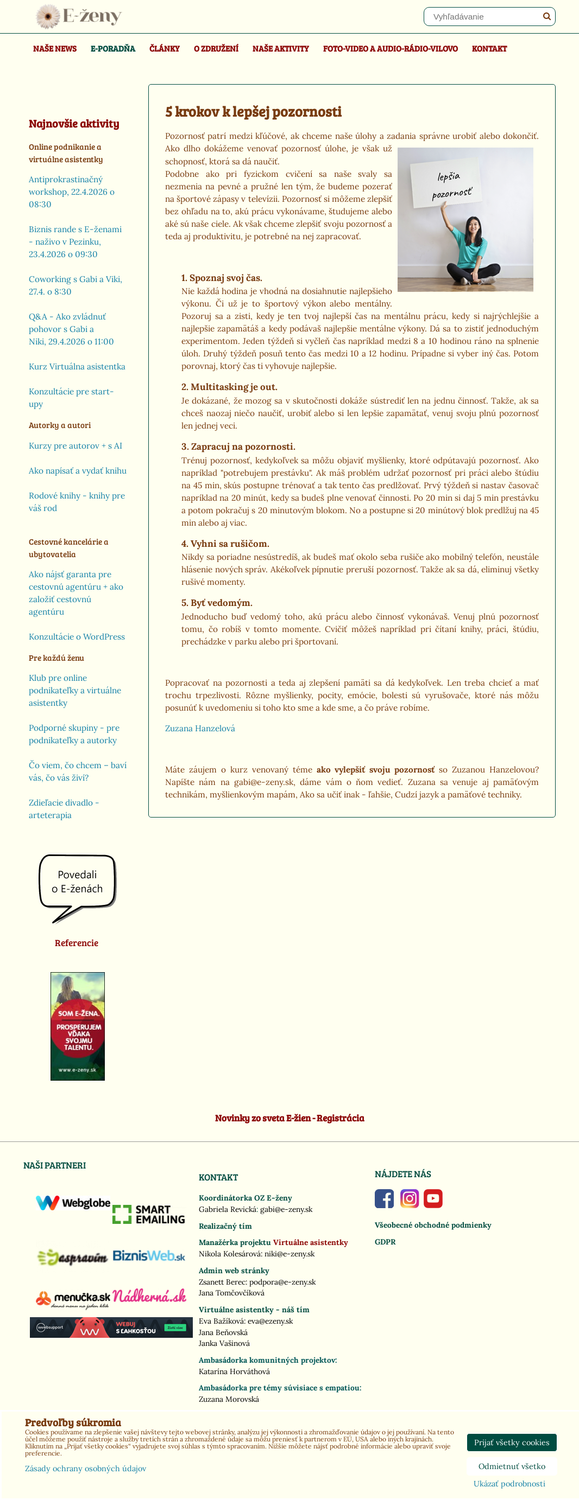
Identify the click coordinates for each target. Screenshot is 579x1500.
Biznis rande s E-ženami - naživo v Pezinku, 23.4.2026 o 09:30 (75, 241)
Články (164, 48)
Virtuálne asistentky (310, 1242)
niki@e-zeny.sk (289, 1254)
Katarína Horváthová (234, 1371)
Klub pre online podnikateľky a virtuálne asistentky (75, 690)
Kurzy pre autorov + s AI (75, 446)
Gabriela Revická (227, 1209)
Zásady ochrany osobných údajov (85, 1468)
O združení (216, 48)
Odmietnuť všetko (512, 1466)
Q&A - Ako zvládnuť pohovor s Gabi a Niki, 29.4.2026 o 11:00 (71, 329)
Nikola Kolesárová (230, 1254)
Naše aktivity (281, 48)
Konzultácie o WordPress (77, 636)
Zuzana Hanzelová (200, 728)
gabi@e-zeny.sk (286, 1209)
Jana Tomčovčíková (232, 1293)
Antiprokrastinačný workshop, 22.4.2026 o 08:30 (72, 191)
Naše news (55, 48)
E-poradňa (113, 48)
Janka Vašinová (224, 1343)
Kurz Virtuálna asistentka (77, 366)
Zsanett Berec (222, 1282)
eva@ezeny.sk (270, 1321)
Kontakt (489, 48)
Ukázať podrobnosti (509, 1484)
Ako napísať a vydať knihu (78, 470)
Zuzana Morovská (229, 1399)
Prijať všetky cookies (512, 1442)
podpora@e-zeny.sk (282, 1282)
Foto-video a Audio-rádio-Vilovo (390, 48)
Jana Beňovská (223, 1332)
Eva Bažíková (221, 1321)
